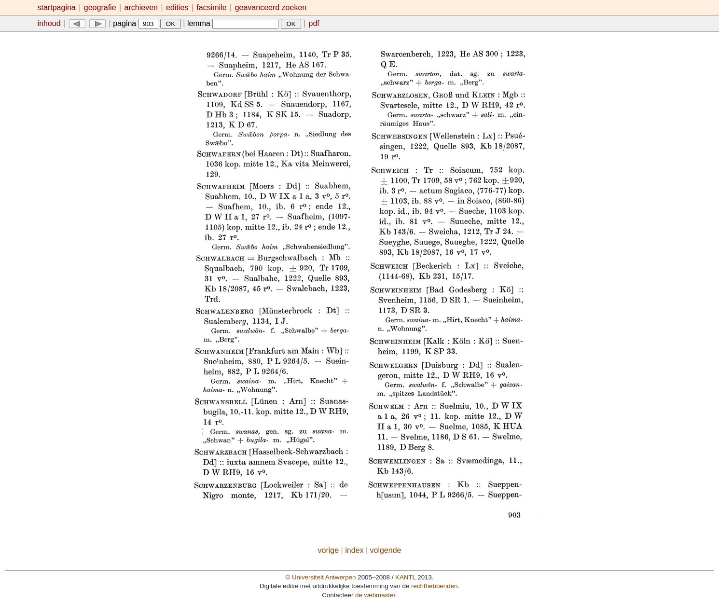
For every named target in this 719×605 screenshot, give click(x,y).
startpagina (57, 7)
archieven (141, 7)
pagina (135, 23)
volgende (385, 550)
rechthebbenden (434, 586)
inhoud (49, 23)
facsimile (212, 7)
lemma (232, 23)
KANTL (405, 577)
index (354, 550)
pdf (314, 23)
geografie (100, 7)
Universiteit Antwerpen (324, 577)
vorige (328, 550)
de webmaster (375, 595)
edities (177, 7)
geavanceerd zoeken (271, 7)
